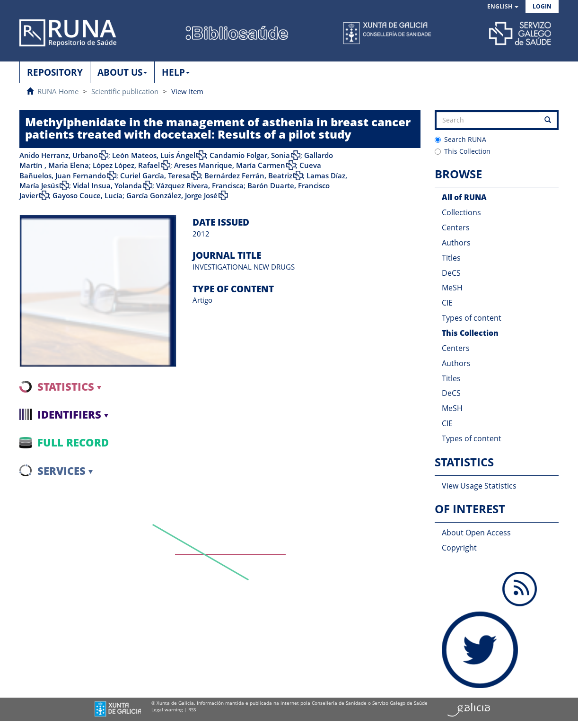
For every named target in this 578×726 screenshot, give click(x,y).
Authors (456, 242)
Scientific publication (124, 91)
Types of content (471, 318)
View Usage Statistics (479, 486)
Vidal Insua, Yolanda (107, 185)
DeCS (451, 273)
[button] (502, 7)
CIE (447, 302)
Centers (456, 227)
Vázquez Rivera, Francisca (200, 185)
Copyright (459, 547)
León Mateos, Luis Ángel (153, 155)
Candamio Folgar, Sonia (250, 155)
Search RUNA (460, 139)
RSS (192, 709)
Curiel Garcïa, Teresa (155, 175)
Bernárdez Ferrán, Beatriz (248, 175)
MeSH (452, 287)
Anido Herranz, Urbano (58, 155)
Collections (461, 212)
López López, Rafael (126, 165)
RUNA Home (58, 91)
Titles (451, 258)
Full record (73, 442)
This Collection (462, 151)
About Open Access (476, 532)
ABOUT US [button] (122, 72)
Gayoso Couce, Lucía (88, 195)
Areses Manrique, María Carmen (229, 165)
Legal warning (167, 709)
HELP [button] (176, 72)
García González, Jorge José (172, 195)
